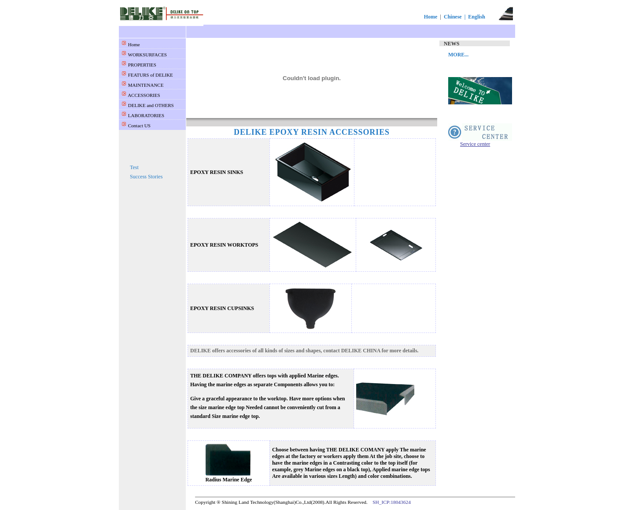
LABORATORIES (145, 115)
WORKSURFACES (147, 54)
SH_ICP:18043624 (391, 502)
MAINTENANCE (145, 85)
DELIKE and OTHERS (150, 105)
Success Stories (146, 177)
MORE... (458, 55)
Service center (475, 144)
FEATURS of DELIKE (150, 75)
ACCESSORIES (143, 95)
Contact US (139, 125)
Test (134, 167)
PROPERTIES (141, 64)
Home (431, 17)
